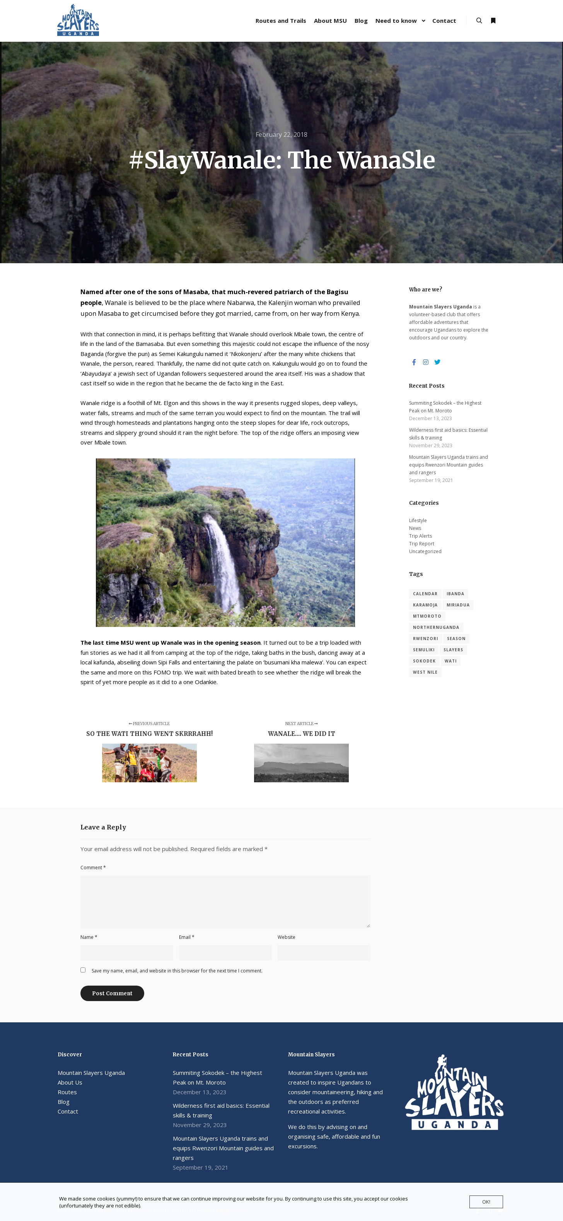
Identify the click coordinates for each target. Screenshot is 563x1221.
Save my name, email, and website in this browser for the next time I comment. (177, 970)
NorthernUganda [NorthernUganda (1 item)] (436, 627)
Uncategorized (425, 551)
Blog (64, 1101)
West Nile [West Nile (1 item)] (425, 672)
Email (186, 937)
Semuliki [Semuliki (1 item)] (424, 649)
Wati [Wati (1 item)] (451, 661)
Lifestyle (418, 520)
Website (286, 937)
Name (88, 937)
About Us (70, 1082)
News (415, 528)
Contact (68, 1111)
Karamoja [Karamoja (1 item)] (425, 605)
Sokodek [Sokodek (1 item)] (424, 661)
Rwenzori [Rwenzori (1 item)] (425, 638)
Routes (67, 1092)
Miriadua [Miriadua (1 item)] (458, 605)
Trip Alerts (420, 536)
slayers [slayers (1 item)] (453, 649)
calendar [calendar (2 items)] (425, 593)
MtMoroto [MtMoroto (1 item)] (427, 616)
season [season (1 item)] (456, 638)
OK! (486, 1201)
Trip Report (421, 543)
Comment (93, 867)
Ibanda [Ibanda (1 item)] (455, 593)
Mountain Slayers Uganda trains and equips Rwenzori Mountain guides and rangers (448, 465)
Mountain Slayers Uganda (91, 1072)
